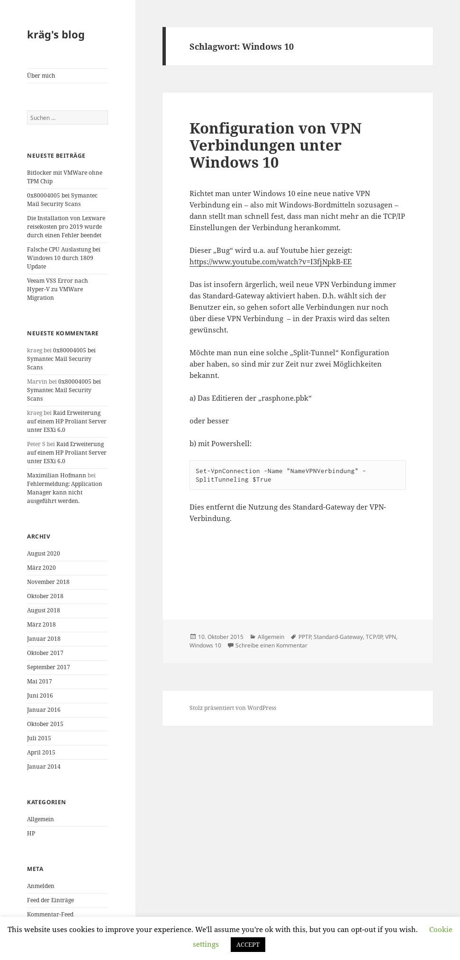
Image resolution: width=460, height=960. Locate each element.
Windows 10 (205, 645)
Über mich (41, 76)
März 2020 (41, 568)
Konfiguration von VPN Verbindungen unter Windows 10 (275, 145)
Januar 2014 (44, 767)
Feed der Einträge (50, 900)
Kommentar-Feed (50, 914)
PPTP (304, 637)
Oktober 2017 (45, 653)
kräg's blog (56, 34)
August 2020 (43, 553)
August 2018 (43, 610)
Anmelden (40, 886)
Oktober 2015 (45, 724)
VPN (390, 637)
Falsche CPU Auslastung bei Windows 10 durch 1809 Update (63, 257)
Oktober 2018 (45, 596)
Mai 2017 (39, 681)
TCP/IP (374, 637)
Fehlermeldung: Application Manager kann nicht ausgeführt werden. (64, 492)
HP (31, 833)
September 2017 (48, 667)
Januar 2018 (44, 639)
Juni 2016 (40, 695)
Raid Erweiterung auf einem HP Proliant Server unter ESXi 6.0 (67, 421)
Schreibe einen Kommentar (271, 645)
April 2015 (41, 752)
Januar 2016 (44, 710)
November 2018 (48, 582)
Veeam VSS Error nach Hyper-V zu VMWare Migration (57, 289)
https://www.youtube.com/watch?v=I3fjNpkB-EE (270, 261)
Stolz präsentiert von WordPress (232, 708)
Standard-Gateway (338, 637)
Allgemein (40, 819)
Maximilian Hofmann (56, 475)
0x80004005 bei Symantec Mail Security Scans (62, 199)
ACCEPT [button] (248, 944)
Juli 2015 (39, 738)
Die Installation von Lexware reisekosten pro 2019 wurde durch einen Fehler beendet (66, 226)
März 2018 (41, 624)
